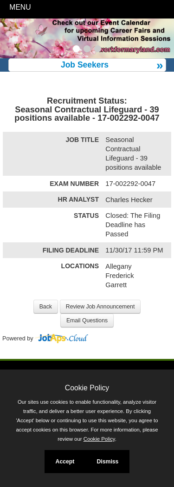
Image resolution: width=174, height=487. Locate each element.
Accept (65, 461)
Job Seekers (85, 64)
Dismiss (107, 461)
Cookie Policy (87, 388)
